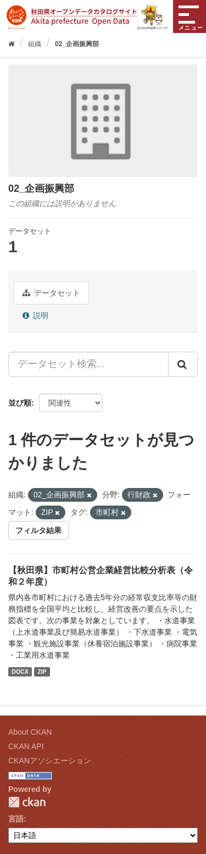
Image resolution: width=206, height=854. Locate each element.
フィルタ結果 (38, 530)
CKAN (27, 802)
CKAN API (26, 746)
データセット (51, 293)
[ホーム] (11, 44)
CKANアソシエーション (49, 760)
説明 (35, 315)
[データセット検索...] (88, 364)
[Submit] (183, 364)
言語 (16, 818)
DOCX (20, 671)
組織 (34, 44)
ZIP (41, 671)
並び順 (19, 402)
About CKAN (30, 732)
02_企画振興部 (77, 44)
